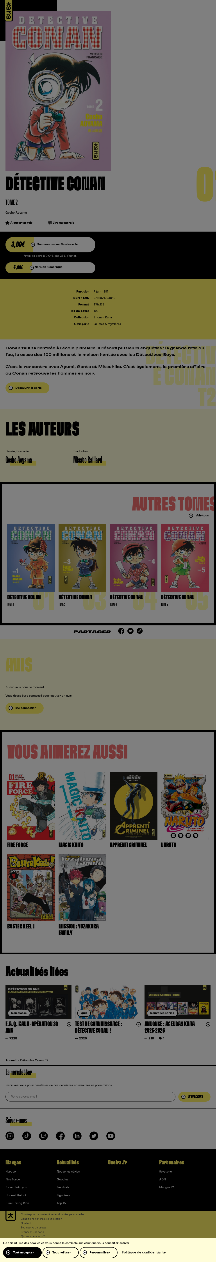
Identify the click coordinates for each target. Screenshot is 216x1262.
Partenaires (171, 1162)
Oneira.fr (117, 1162)
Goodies (62, 1179)
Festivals (63, 1187)
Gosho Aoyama (16, 212)
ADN (162, 1179)
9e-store (165, 1171)
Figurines (63, 1195)
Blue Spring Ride (17, 1203)
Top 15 (61, 1203)
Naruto (10, 1171)
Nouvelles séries (68, 1171)
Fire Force (12, 1179)
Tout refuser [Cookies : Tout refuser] (61, 1252)
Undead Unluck (16, 1195)
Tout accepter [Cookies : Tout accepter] (23, 1252)
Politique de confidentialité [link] (144, 1252)
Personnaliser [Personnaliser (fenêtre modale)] (99, 1252)
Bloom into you (16, 1187)
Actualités (68, 1162)
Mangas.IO (166, 1187)
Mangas (13, 1162)
